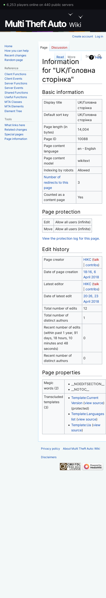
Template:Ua (81, 425)
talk (96, 259)
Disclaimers (48, 457)
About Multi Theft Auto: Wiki (81, 448)
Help (98, 57)
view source (94, 403)
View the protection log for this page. (71, 238)
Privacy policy (50, 448)
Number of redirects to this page (56, 182)
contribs (92, 265)
